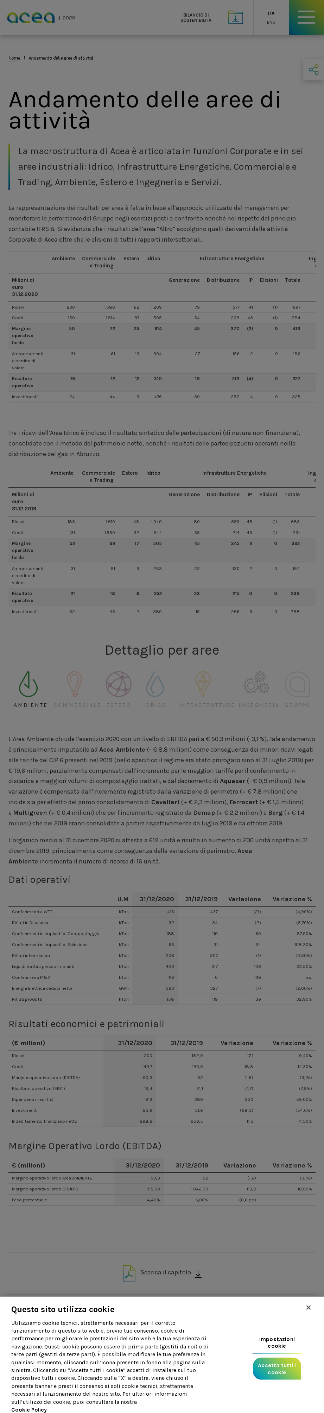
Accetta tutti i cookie (277, 1375)
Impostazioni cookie (277, 1349)
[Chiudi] (308, 1314)
